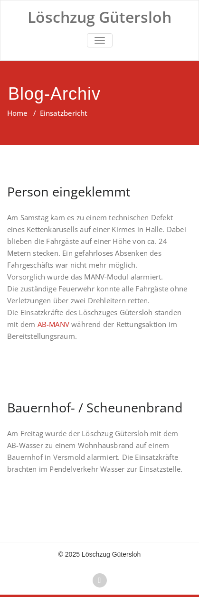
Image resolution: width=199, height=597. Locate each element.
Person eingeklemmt (69, 191)
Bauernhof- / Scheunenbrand (95, 407)
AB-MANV (53, 324)
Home (17, 113)
